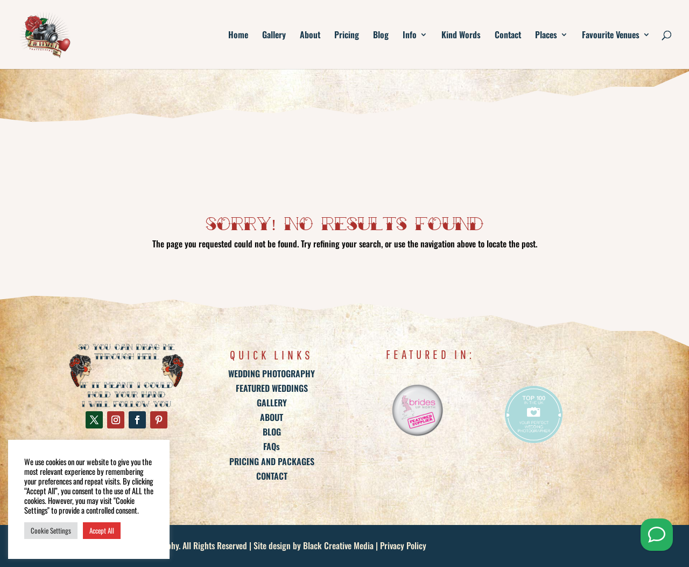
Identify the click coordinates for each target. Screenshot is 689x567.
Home (238, 36)
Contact (508, 36)
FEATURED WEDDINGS (272, 388)
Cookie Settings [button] (51, 530)
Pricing (346, 36)
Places (546, 36)
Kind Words (461, 36)
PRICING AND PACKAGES (271, 461)
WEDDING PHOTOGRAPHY (271, 373)
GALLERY (272, 402)
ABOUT (271, 417)
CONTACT (271, 475)
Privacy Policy (403, 545)
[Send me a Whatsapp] (657, 534)
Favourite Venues (610, 36)
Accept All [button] (101, 530)
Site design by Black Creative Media (314, 545)
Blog (381, 36)
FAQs (271, 446)
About (310, 36)
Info (410, 36)
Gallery (274, 36)
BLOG (272, 431)
